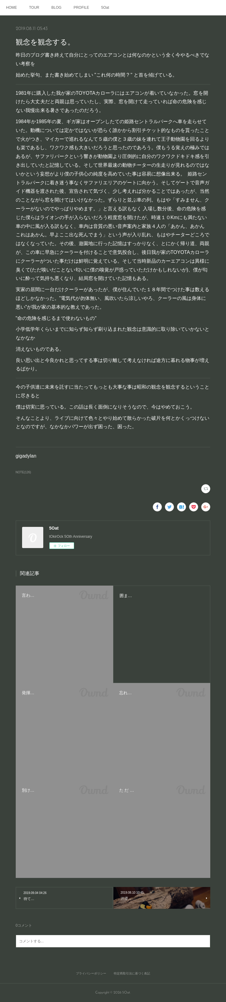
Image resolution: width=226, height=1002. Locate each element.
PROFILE (81, 7)
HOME (11, 7)
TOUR (34, 7)
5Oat (105, 7)
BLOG (56, 7)
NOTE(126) (23, 472)
